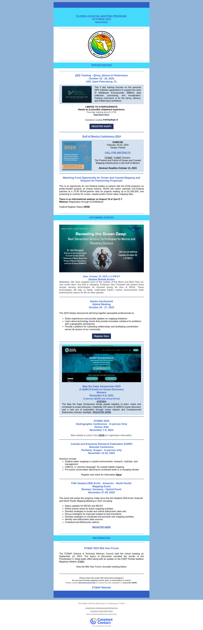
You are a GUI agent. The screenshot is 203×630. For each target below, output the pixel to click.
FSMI (80, 561)
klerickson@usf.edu (87, 583)
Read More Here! (101, 115)
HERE (87, 207)
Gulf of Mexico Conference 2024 (101, 136)
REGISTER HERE (102, 412)
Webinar (63, 202)
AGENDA (101, 401)
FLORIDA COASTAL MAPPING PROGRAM (101, 16)
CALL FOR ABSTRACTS (118, 152)
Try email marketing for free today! (101, 626)
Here (118, 474)
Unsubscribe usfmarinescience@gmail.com (101, 608)
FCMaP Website (101, 587)
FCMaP (108, 158)
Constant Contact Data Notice (101, 611)
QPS (77, 75)
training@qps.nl (110, 119)
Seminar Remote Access (101, 279)
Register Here (101, 336)
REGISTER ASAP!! (102, 126)
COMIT (117, 158)
